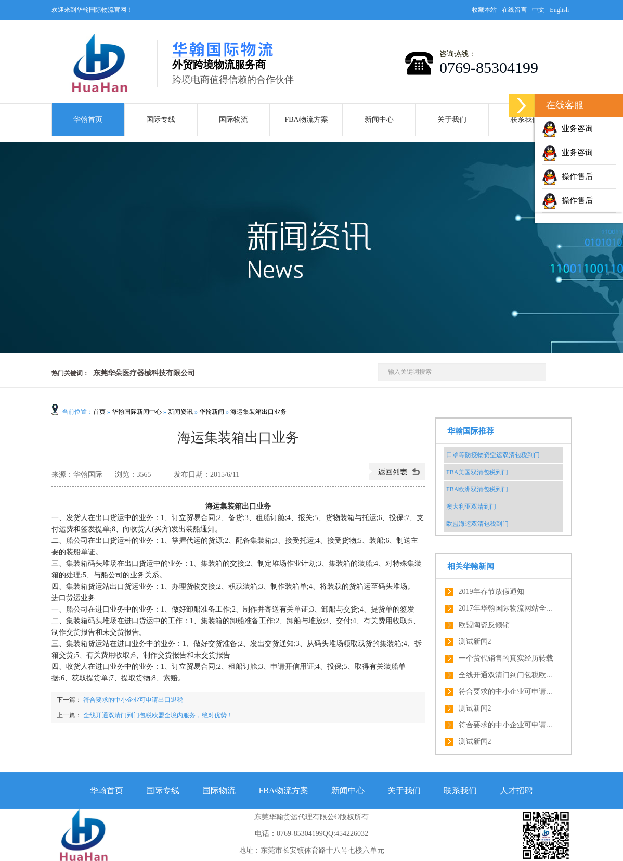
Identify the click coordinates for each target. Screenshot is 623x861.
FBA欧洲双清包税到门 (477, 489)
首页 (99, 411)
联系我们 (524, 119)
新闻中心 (379, 119)
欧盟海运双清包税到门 (477, 523)
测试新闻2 (475, 641)
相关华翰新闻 (470, 566)
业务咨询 (567, 128)
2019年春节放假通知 (491, 592)
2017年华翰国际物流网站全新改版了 (508, 608)
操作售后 (567, 176)
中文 (538, 10)
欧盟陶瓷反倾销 (484, 625)
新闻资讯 (180, 411)
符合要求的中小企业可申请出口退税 (132, 699)
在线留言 (514, 10)
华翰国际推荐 (470, 431)
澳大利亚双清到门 (471, 506)
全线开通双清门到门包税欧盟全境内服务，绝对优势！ (158, 715)
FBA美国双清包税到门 (477, 472)
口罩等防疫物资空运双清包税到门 (493, 455)
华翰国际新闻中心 (137, 411)
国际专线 (160, 119)
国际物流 (233, 119)
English (559, 10)
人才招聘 (516, 790)
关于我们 (451, 119)
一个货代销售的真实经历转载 (506, 658)
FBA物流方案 (306, 119)
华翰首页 (87, 119)
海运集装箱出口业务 (258, 411)
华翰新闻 (211, 411)
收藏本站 (484, 10)
